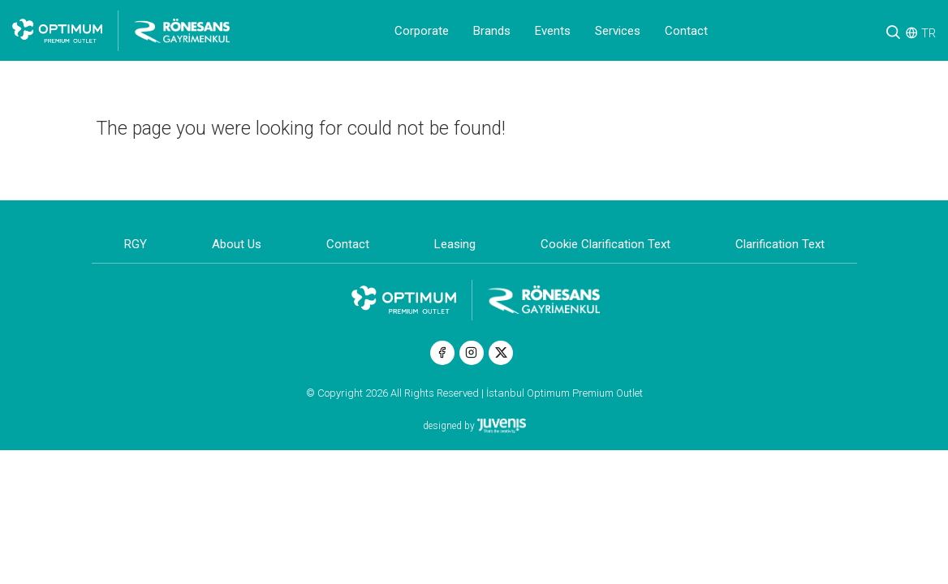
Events (553, 31)
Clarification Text (780, 244)
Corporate (421, 31)
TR (928, 33)
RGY (135, 244)
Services (617, 31)
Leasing (455, 244)
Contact (686, 31)
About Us (236, 244)
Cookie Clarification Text (605, 244)
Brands (492, 31)
